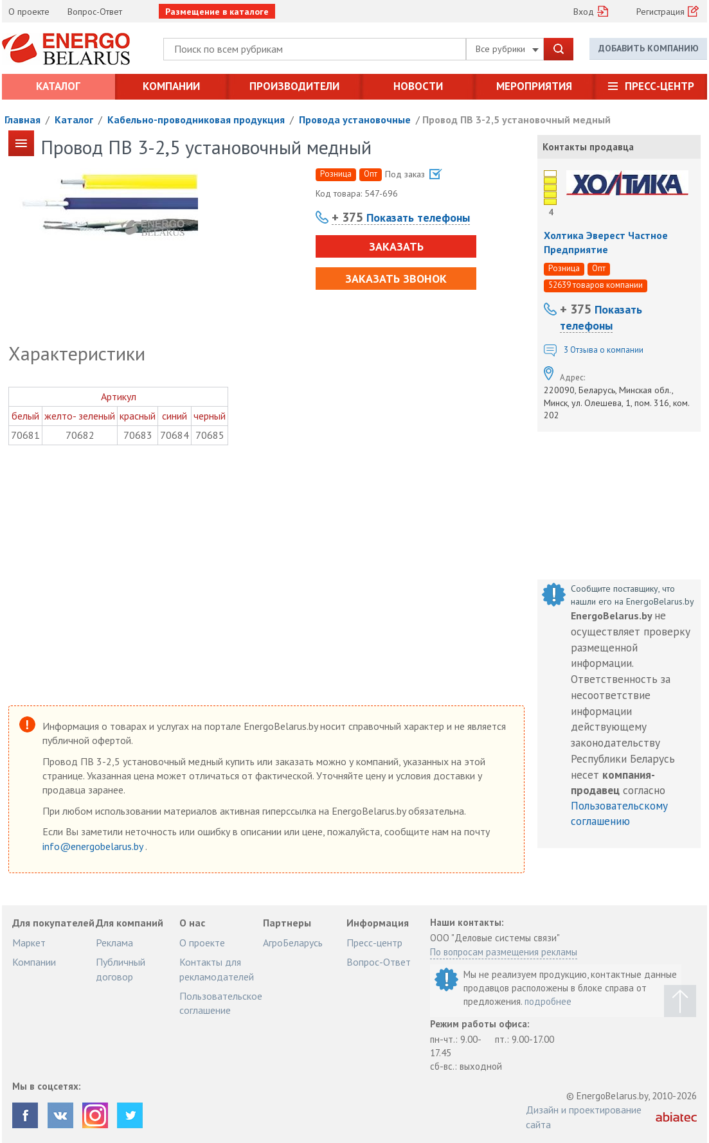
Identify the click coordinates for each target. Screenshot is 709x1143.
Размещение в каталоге (217, 11)
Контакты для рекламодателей (216, 968)
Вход (583, 11)
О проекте (28, 11)
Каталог (58, 86)
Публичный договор (120, 968)
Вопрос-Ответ (94, 11)
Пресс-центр (659, 86)
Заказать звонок (396, 278)
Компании (171, 86)
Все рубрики (507, 49)
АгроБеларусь (293, 942)
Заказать (396, 246)
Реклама (114, 942)
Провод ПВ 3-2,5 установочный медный (516, 119)
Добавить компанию (648, 48)
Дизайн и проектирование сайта (584, 1116)
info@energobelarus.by (93, 846)
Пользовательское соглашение (220, 1002)
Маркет (29, 942)
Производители (294, 86)
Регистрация (660, 11)
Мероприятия (534, 86)
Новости (418, 86)
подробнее (548, 1001)
